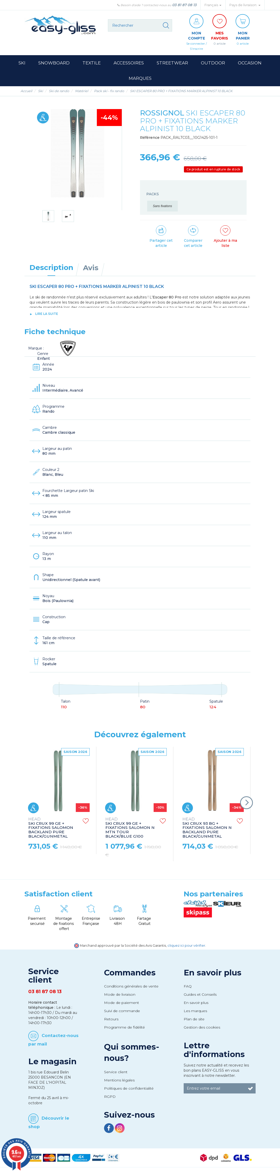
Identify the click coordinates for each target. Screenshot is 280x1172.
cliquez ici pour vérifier (186, 945)
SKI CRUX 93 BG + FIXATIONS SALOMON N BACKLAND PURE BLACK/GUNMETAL (207, 828)
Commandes (130, 972)
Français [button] (212, 5)
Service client (115, 1072)
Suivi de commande (122, 1011)
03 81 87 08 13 (184, 5)
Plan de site (194, 1019)
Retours (111, 1019)
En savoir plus (212, 972)
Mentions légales (119, 1080)
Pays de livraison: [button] (244, 5)
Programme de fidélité (124, 1027)
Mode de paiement (121, 1002)
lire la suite (46, 314)
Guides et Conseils (200, 994)
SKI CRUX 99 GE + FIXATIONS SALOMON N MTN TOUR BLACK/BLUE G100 (130, 828)
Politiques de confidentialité (129, 1088)
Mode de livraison (119, 994)
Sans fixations (162, 206)
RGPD (110, 1096)
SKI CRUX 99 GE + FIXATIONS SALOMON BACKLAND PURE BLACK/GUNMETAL (50, 828)
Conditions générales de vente (131, 986)
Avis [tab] (90, 267)
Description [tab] (51, 267)
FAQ (188, 986)
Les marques (195, 1011)
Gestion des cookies (202, 1027)
